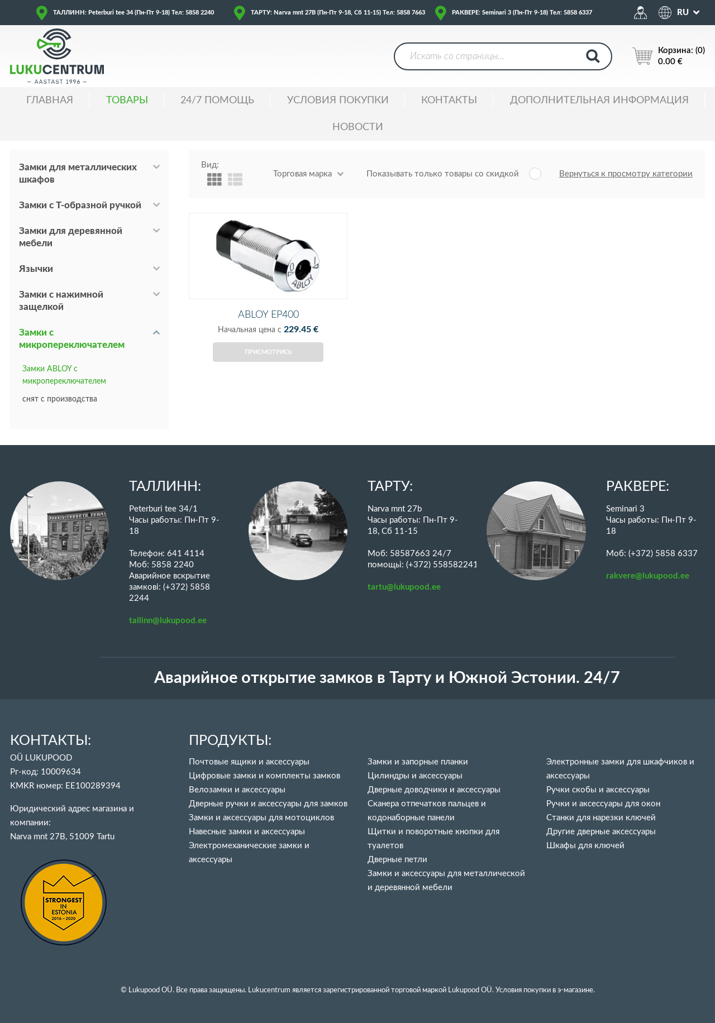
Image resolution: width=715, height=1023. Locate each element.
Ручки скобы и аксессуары (598, 790)
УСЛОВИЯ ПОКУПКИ (338, 100)
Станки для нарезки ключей (601, 818)
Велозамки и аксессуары (237, 790)
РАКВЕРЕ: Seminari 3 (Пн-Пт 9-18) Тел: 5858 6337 (522, 12)
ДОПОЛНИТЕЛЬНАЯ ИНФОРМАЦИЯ (599, 100)
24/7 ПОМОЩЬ (217, 100)
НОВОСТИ (357, 127)
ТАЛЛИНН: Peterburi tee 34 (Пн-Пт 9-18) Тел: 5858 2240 (133, 12)
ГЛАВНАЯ (49, 100)
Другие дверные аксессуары (601, 832)
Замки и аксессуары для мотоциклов (261, 818)
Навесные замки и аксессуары (247, 832)
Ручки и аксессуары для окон (603, 804)
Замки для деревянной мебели (70, 237)
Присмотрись (268, 370)
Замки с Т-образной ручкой (80, 205)
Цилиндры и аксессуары (415, 776)
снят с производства (59, 399)
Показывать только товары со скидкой (442, 174)
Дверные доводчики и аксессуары (434, 790)
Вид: (210, 165)
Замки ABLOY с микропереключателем (64, 375)
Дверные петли (397, 859)
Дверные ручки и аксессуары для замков (268, 804)
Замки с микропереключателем (72, 339)
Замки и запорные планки (418, 762)
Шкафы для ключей (585, 846)
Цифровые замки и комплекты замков (264, 776)
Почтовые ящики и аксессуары (249, 762)
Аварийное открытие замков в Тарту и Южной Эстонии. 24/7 (387, 678)
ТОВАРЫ (127, 100)
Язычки (36, 269)
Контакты (449, 100)
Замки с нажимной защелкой (61, 301)
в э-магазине (572, 990)
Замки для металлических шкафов (78, 173)
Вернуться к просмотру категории (626, 174)
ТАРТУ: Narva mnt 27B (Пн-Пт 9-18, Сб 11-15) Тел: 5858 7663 (338, 12)
